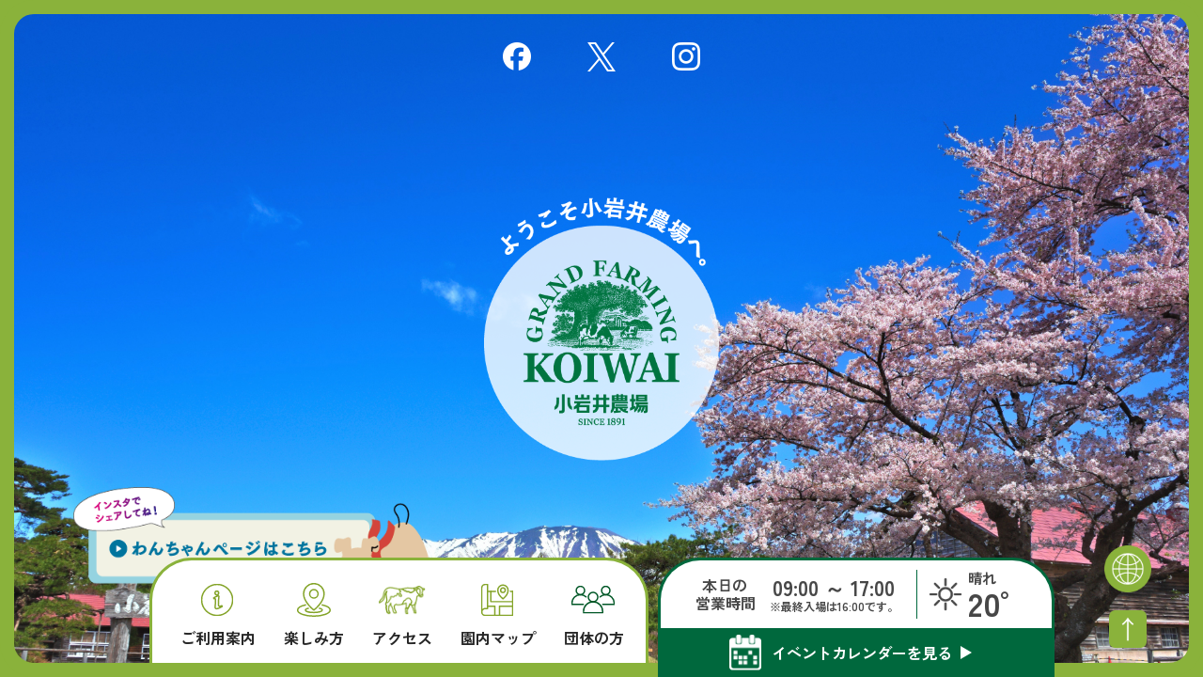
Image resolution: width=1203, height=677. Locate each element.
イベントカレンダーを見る (862, 652)
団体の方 (594, 616)
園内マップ (498, 615)
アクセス (402, 616)
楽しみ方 (314, 614)
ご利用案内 (218, 615)
